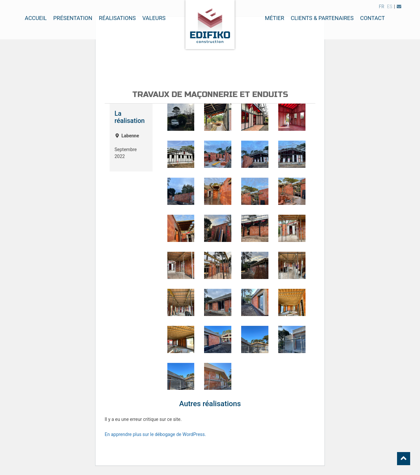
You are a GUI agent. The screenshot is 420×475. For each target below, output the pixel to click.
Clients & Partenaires (322, 18)
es (389, 6)
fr (381, 6)
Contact (372, 18)
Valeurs (154, 18)
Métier (274, 18)
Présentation (72, 18)
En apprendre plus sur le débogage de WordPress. (155, 434)
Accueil (36, 18)
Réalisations (117, 18)
